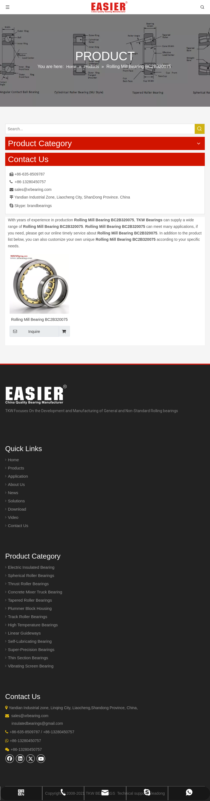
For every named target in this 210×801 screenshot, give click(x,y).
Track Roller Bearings (27, 616)
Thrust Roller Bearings (28, 583)
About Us (16, 484)
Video (13, 517)
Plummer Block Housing (30, 608)
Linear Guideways (24, 633)
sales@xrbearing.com (33, 189)
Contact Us (18, 525)
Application (18, 476)
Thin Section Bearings (28, 657)
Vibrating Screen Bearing (31, 666)
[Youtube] (41, 758)
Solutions (16, 501)
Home (13, 459)
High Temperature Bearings (33, 624)
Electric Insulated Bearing (31, 567)
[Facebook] (9, 758)
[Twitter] (30, 758)
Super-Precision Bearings (31, 649)
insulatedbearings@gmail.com (37, 723)
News (13, 492)
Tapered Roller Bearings (30, 600)
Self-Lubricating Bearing (30, 641)
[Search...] (100, 129)
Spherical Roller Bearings (31, 575)
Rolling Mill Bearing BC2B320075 (39, 319)
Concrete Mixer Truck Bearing (35, 592)
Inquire (25, 331)
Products (16, 468)
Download (17, 509)
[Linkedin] (20, 758)
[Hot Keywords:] (200, 129)
